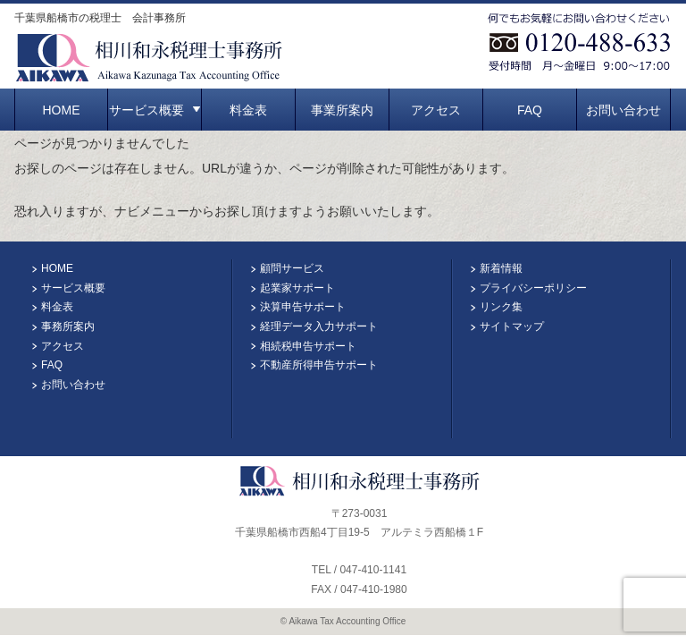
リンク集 (501, 307)
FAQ (529, 110)
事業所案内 (342, 110)
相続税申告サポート (308, 346)
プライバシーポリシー (533, 288)
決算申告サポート (303, 307)
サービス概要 (154, 110)
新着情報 (501, 268)
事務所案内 (68, 326)
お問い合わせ (623, 110)
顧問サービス (292, 268)
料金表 (248, 110)
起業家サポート (297, 288)
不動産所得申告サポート (319, 365)
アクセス (436, 110)
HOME (61, 110)
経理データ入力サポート (319, 326)
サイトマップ (512, 326)
